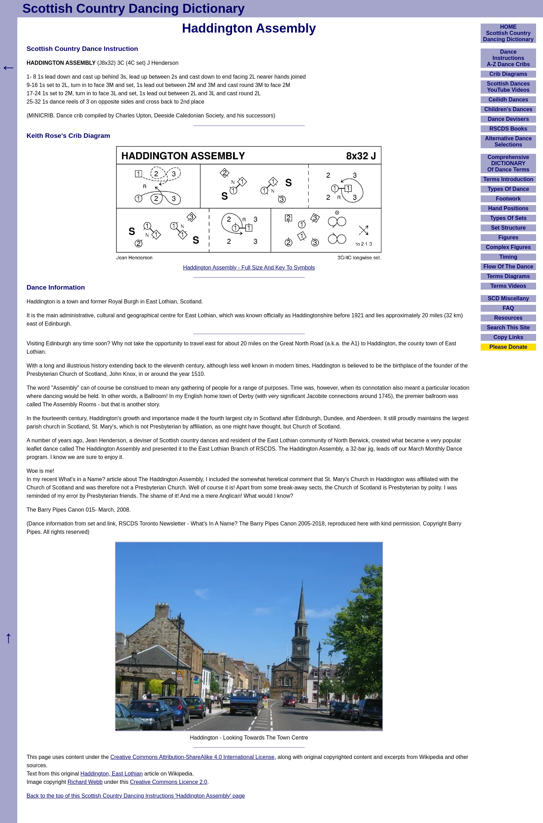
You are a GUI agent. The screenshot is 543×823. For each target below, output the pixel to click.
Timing (508, 257)
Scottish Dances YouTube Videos (508, 87)
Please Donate (508, 347)
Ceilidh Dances (508, 100)
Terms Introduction (508, 179)
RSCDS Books (508, 129)
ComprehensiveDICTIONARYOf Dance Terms (508, 163)
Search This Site (508, 327)
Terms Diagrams (508, 276)
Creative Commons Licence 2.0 (168, 782)
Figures (508, 237)
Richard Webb (85, 782)
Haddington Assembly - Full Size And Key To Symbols (249, 268)
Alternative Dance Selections (508, 141)
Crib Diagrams (508, 74)
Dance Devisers (508, 119)
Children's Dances (508, 109)
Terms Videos (508, 286)
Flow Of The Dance (508, 266)
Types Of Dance (508, 189)
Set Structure (508, 228)
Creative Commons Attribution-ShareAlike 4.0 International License (192, 757)
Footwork (508, 199)
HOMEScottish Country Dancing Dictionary (508, 33)
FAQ (508, 308)
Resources (508, 318)
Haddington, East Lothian (111, 774)
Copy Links (508, 337)
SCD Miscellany (508, 298)
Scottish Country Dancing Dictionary (134, 8)
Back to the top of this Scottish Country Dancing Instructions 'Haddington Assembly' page (136, 796)
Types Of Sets (508, 218)
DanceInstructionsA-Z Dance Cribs (508, 58)
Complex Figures (508, 247)
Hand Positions (508, 208)
